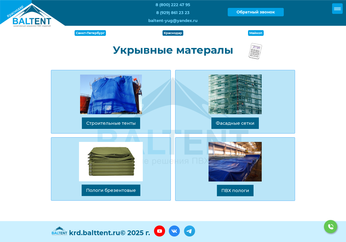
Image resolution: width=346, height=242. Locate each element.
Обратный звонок (256, 12)
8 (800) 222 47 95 (173, 4)
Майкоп (255, 33)
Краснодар (173, 33)
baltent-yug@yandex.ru (172, 20)
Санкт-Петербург (90, 33)
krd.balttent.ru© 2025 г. (109, 233)
